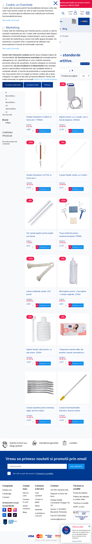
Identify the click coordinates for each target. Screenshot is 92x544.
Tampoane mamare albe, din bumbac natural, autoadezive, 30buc (71, 351)
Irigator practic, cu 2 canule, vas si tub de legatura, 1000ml (73, 118)
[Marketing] (3, 28)
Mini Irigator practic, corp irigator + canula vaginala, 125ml (72, 293)
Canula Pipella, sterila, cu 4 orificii (73, 175)
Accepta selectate (13, 85)
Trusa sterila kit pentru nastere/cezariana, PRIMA (70, 234)
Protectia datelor (80, 493)
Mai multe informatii (10, 20)
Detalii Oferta (77, 541)
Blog (65, 28)
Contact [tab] (54, 485)
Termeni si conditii (80, 503)
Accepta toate (32, 85)
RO (83, 21)
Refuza (47, 85)
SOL (83, 507)
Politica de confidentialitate (45, 79)
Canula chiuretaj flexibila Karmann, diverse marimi (69, 409)
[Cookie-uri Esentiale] (3, 5)
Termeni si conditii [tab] (78, 487)
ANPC (76, 507)
